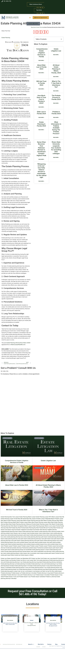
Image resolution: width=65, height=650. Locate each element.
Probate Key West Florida (18, 527)
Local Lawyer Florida (54, 526)
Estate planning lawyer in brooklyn (24, 565)
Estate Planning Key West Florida (34, 527)
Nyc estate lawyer (57, 571)
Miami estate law (15, 555)
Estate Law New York (37, 558)
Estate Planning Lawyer (5, 644)
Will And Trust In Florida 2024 (41, 83)
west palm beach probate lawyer (37, 542)
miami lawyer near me (26, 553)
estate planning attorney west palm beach (15, 538)
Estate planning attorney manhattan (52, 562)
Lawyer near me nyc (19, 571)
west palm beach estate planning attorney (22, 540)
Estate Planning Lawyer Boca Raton (11, 644)
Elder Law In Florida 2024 (41, 113)
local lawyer (29, 529)
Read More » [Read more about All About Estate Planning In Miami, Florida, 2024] (56, 76)
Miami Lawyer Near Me (58, 517)
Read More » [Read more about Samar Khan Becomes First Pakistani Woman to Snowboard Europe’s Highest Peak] (41, 159)
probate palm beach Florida (51, 553)
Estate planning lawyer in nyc (39, 567)
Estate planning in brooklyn (23, 564)
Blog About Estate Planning (37, 27)
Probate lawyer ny (16, 573)
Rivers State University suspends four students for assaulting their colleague (56, 147)
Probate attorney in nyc (29, 575)
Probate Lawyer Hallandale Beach (45, 518)
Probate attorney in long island (45, 573)
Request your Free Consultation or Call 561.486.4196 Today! (32, 592)
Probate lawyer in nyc (25, 576)
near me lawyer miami (24, 533)
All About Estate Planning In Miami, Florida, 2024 (56, 69)
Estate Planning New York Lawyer (10, 517)
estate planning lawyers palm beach (20, 535)
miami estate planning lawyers (11, 553)
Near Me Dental (22, 518)
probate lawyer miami (36, 533)
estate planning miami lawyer (14, 531)
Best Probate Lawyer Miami (24, 522)
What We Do (41, 644)
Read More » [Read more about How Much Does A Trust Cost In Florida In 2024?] (41, 107)
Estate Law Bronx (21, 560)
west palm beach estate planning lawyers (45, 540)
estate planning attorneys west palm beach (39, 538)
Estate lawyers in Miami (27, 555)
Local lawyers (28, 571)
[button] (30, 17)
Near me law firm (47, 571)
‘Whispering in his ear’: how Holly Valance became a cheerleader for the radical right (41, 170)
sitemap (51, 646)
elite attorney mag (45, 529)
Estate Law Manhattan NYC (23, 558)
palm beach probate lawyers (12, 544)
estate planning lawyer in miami (40, 549)
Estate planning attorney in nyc (14, 562)
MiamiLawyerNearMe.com (18, 344)
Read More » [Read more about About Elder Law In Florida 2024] (41, 72)
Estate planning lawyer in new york (21, 567)
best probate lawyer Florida (33, 548)
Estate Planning (6, 37)
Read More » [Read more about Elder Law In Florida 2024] (41, 117)
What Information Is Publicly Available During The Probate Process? (56, 127)
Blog (56, 644)
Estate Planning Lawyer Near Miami (17, 520)
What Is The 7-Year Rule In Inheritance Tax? (56, 84)
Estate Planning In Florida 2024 (41, 124)
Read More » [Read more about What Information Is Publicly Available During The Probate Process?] (56, 137)
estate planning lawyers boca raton (39, 535)
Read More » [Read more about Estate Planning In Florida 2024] (41, 129)
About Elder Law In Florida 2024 (41, 67)
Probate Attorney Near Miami (55, 520)
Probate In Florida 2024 (56, 113)
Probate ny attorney (51, 576)
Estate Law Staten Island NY (8, 558)
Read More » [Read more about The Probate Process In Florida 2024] (56, 103)
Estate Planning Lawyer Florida (9, 518)
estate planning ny (44, 560)
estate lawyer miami (47, 533)
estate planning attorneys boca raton (17, 537)
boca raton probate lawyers (21, 542)
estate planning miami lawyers (30, 531)
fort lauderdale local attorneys (43, 551)
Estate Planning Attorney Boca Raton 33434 (18, 342)
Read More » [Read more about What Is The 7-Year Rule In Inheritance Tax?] (56, 90)
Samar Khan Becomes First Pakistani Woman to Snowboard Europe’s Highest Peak (41, 148)
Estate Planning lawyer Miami (40, 526)
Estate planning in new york (38, 564)
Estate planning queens (7, 571)
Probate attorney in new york (14, 575)
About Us (31, 644)
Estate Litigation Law (56, 50)
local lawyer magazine (20, 529)
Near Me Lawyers (31, 518)
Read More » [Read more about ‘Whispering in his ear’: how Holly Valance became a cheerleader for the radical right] (41, 181)
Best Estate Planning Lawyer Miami (41, 522)
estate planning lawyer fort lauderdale (21, 549)
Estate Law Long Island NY (50, 558)
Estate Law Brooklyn (10, 560)
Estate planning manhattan (56, 569)
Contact (63, 644)
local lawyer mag (9, 529)
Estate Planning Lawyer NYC (43, 517)
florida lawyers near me (29, 551)
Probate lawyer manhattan (38, 576)
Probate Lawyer (12, 17)
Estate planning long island (41, 569)
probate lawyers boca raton (43, 544)
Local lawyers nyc (37, 571)
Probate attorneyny (6, 573)
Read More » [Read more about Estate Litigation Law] (56, 54)
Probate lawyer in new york (11, 576)
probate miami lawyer (38, 553)
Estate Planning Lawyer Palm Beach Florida (47, 524)
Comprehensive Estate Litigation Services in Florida (42, 53)
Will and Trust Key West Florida (51, 527)
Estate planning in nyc (52, 564)
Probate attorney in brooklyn (29, 573)
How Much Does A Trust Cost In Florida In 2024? (41, 99)
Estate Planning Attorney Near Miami (37, 520)
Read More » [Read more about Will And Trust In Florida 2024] (41, 88)
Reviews (49, 644)
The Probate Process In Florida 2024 (56, 97)
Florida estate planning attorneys (13, 551)
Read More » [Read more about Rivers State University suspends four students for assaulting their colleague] (56, 157)
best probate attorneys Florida (18, 548)
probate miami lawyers (12, 533)
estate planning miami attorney (47, 531)
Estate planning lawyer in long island (43, 565)
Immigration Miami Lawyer (25, 526)
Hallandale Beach (12, 18)
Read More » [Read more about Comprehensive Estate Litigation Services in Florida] (41, 60)
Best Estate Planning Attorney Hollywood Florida (22, 524)
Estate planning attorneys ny (8, 564)
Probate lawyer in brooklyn (43, 575)
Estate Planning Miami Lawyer (27, 517)
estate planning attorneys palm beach (37, 537)
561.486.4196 (4, 371)
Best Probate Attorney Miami (8, 522)
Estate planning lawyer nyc (11, 569)
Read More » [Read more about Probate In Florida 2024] (56, 117)
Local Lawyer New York (32, 560)
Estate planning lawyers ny (26, 569)
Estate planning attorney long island (32, 562)
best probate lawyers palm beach (50, 548)
